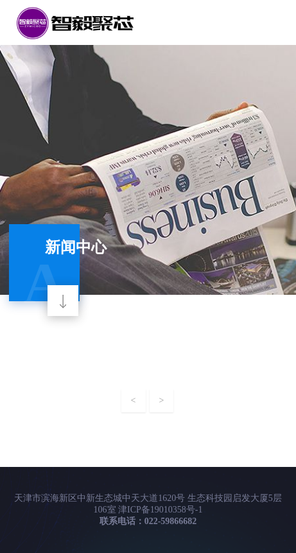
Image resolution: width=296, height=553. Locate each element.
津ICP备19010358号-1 (160, 509)
